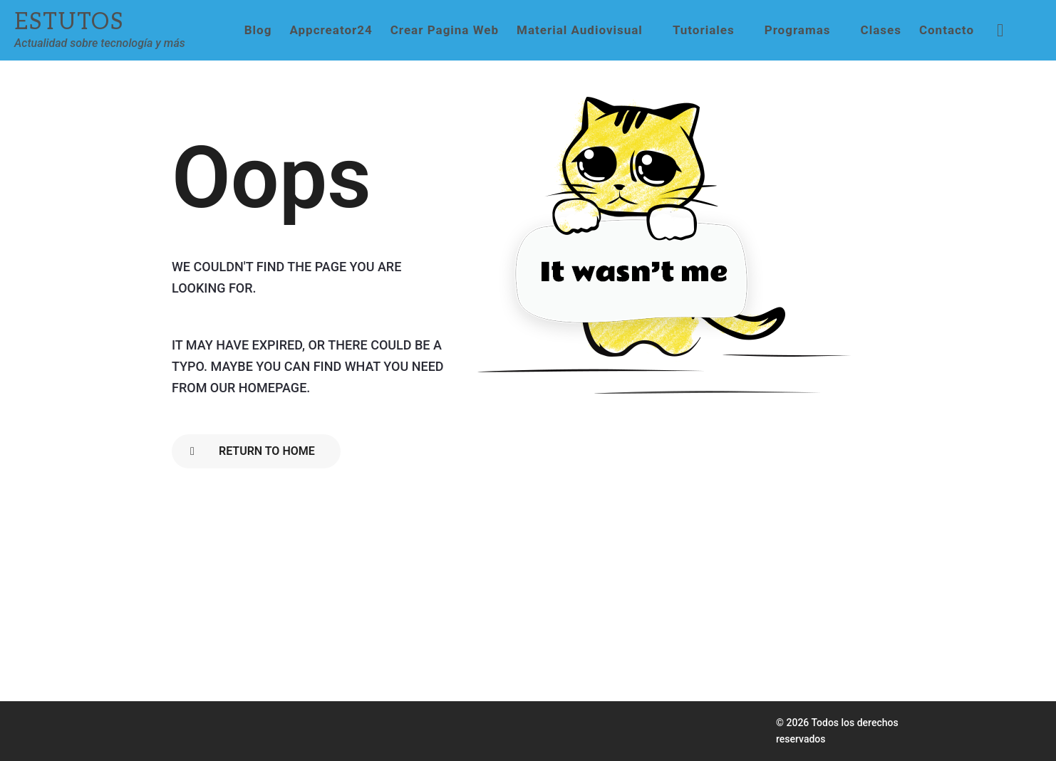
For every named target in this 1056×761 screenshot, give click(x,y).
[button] (1000, 30)
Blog (258, 30)
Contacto (946, 30)
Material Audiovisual (580, 30)
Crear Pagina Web (444, 30)
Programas (798, 30)
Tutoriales (704, 30)
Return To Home (252, 451)
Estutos (69, 22)
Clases (881, 30)
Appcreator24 (330, 30)
